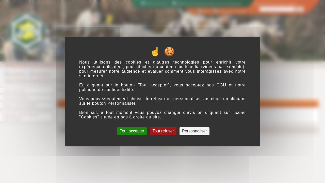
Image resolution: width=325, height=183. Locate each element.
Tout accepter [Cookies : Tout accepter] (132, 131)
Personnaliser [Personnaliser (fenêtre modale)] (194, 131)
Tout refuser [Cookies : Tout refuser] (163, 131)
